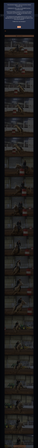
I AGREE (19, 26)
